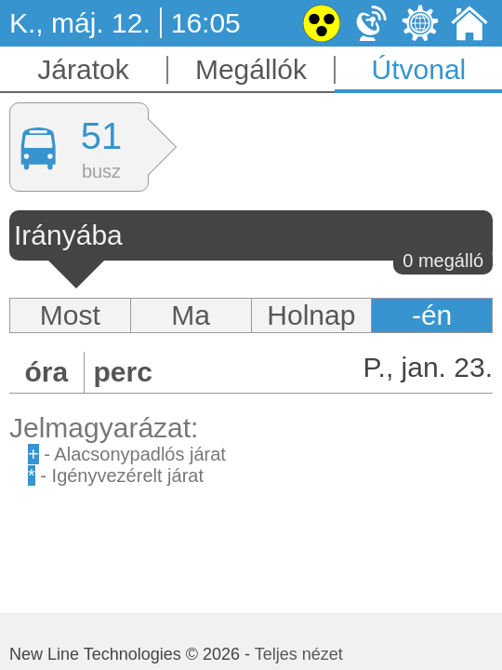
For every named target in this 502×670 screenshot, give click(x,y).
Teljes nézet (299, 654)
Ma (190, 315)
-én (432, 315)
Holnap (311, 315)
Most (70, 315)
